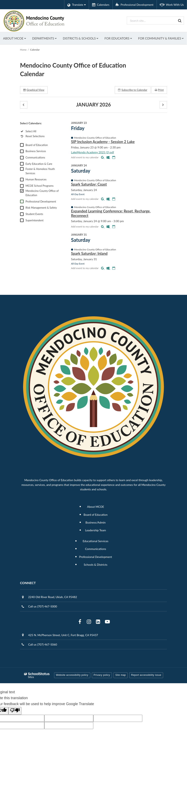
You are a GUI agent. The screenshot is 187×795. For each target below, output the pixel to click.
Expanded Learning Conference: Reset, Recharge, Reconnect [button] (111, 225)
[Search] (180, 20)
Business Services (36, 163)
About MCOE (95, 519)
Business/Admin (96, 534)
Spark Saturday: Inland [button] (89, 265)
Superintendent (34, 232)
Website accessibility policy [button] (72, 687)
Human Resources (36, 191)
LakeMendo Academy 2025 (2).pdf (92, 164)
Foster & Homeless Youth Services (40, 183)
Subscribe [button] (132, 102)
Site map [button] (120, 687)
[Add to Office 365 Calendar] (108, 169)
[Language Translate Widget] (76, 4)
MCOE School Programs (39, 198)
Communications (35, 169)
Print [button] (159, 102)
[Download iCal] (113, 169)
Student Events (34, 226)
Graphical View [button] (33, 102)
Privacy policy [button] (102, 687)
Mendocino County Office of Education (42, 205)
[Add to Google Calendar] (103, 169)
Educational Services (95, 553)
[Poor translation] (14, 723)
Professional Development (41, 213)
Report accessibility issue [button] (146, 687)
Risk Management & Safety (41, 220)
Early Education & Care (39, 176)
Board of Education (37, 157)
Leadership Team (95, 542)
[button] (23, 117)
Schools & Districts (95, 577)
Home (23, 61)
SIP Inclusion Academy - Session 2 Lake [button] (103, 154)
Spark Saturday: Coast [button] (89, 196)
